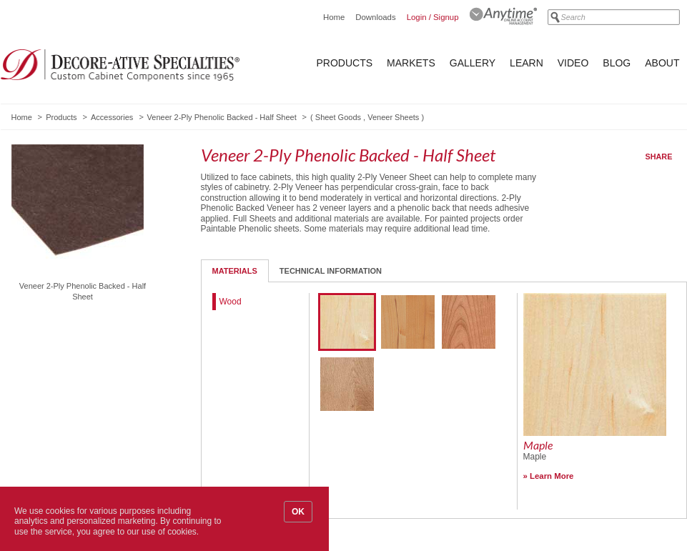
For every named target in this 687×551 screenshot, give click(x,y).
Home (334, 17)
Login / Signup (433, 17)
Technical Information (331, 271)
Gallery (472, 63)
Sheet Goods (338, 117)
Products (345, 63)
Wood (230, 302)
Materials (234, 271)
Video (573, 63)
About (662, 63)
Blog (617, 63)
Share (659, 156)
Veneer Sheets (393, 117)
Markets (411, 63)
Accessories (112, 117)
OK (298, 512)
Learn (526, 63)
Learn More (551, 476)
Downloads (375, 17)
